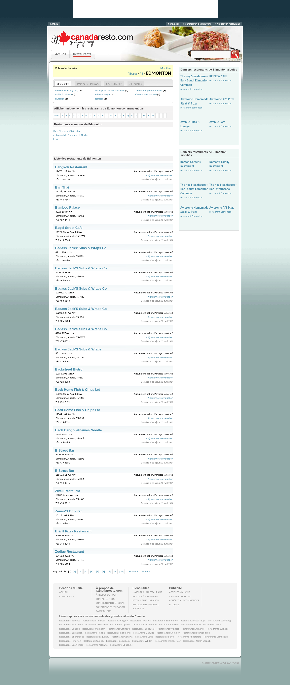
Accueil (60, 54)
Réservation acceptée (145, 94)
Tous (56, 115)
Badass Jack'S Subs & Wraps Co (81, 268)
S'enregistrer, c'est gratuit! (197, 23)
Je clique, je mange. (92, 44)
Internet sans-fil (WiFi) (66, 90)
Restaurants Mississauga (193, 620)
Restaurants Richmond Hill (196, 632)
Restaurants (82, 54)
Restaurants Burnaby (217, 628)
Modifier (165, 68)
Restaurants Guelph (94, 640)
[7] (103, 571)
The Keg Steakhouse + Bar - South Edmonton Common (194, 80)
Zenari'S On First (68, 511)
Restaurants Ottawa (140, 620)
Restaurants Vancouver (71, 624)
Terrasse (99, 98)
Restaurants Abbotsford (189, 636)
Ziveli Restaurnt (67, 491)
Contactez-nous (105, 598)
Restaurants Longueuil (143, 628)
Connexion (173, 23)
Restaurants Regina (95, 632)
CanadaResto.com (92, 35)
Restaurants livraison (145, 600)
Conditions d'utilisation (110, 607)
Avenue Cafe (217, 122)
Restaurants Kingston (70, 640)
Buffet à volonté (63, 94)
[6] (97, 571)
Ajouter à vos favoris (145, 596)
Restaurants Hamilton (97, 624)
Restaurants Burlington (168, 632)
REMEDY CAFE (218, 76)
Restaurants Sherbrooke (71, 636)
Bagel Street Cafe (69, 228)
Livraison (59, 98)
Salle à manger (102, 94)
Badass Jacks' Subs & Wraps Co (80, 248)
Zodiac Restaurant (69, 551)
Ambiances (114, 84)
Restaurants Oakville (143, 632)
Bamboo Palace (67, 207)
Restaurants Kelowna (96, 644)
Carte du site (103, 611)
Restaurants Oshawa (122, 636)
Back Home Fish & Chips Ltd (77, 390)
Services (62, 84)
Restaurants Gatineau (119, 628)
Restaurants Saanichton (71, 644)
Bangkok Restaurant (71, 167)
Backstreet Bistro (69, 369)
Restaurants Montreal (94, 620)
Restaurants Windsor (168, 628)
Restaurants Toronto (69, 620)
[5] (91, 571)
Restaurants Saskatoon (71, 632)
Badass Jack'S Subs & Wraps (78, 349)
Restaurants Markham (93, 628)
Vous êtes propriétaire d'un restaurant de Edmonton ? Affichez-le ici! (71, 135)
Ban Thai (62, 187)
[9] (115, 571)
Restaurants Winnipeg (219, 620)
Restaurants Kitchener (193, 628)
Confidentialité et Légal (110, 602)
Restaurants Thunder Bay (168, 640)
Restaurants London (69, 628)
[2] (74, 571)
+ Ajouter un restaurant (227, 23)
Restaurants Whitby (142, 640)
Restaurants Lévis (144, 636)
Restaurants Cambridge (216, 636)
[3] (80, 571)
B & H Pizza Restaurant (73, 531)
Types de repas (88, 84)
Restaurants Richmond (119, 632)
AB (141, 73)
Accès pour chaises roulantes (110, 90)
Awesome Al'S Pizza (221, 99)
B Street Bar (64, 450)
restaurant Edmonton (191, 88)
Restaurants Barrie (164, 636)
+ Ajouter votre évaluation (159, 175)
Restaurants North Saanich (196, 640)
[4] (86, 571)
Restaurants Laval (212, 624)
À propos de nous (106, 594)
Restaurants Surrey (169, 624)
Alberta (132, 73)
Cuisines (135, 84)
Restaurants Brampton (145, 624)
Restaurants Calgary (117, 620)
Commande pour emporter (148, 90)
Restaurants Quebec (120, 624)
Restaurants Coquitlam (118, 640)
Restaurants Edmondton (165, 620)
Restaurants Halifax (191, 624)
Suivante (133, 571)
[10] (121, 571)
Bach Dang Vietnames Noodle (78, 430)
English (54, 23)
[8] (109, 571)
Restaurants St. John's (121, 644)
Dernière (145, 571)
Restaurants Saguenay (98, 636)
